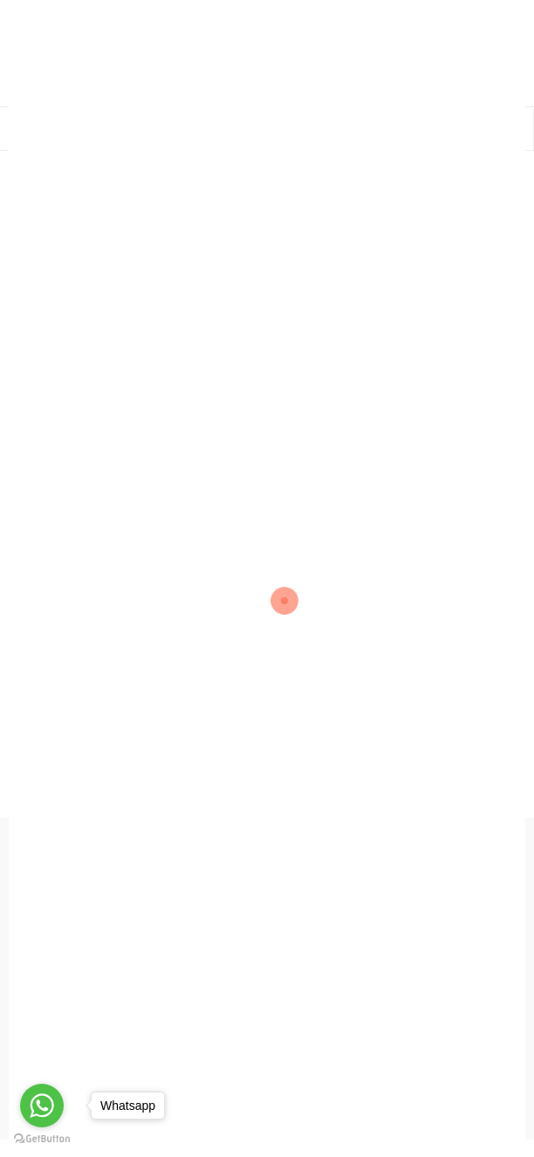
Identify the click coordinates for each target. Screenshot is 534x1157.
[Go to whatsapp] (42, 1105)
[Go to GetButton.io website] (42, 1139)
